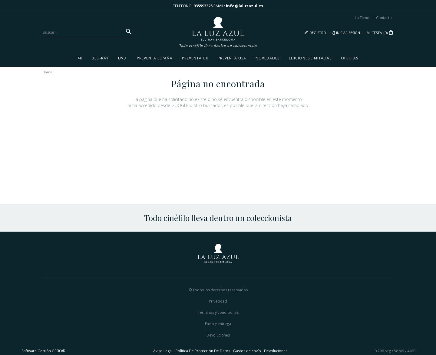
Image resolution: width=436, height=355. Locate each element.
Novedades (267, 58)
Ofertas (349, 58)
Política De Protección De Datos (203, 350)
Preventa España (155, 58)
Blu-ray (100, 58)
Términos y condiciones (218, 312)
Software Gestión (36, 350)
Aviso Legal (163, 350)
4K (80, 58)
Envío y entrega (218, 323)
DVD (122, 58)
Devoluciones (218, 335)
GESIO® (58, 350)
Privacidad (218, 301)
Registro (318, 32)
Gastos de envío (247, 350)
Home (47, 72)
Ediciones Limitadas (310, 58)
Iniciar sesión (348, 32)
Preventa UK (195, 58)
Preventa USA (232, 58)
